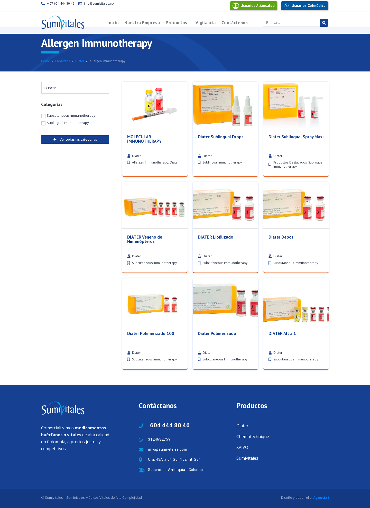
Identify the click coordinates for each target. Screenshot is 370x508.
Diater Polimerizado (217, 424)
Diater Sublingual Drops (221, 143)
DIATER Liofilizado (215, 243)
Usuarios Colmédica (309, 5)
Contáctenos (234, 22)
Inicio (113, 22)
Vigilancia (206, 22)
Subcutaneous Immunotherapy (154, 269)
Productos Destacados (290, 168)
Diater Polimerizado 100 (150, 424)
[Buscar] (75, 88)
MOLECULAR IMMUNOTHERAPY (144, 145)
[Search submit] (324, 23)
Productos (176, 22)
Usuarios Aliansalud (257, 5)
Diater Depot (281, 243)
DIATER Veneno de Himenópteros (144, 245)
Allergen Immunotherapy (150, 168)
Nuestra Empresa (142, 22)
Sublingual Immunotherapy (222, 168)
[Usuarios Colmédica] (287, 6)
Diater (174, 168)
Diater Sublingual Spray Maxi (296, 143)
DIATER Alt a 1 (282, 424)
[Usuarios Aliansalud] (236, 6)
